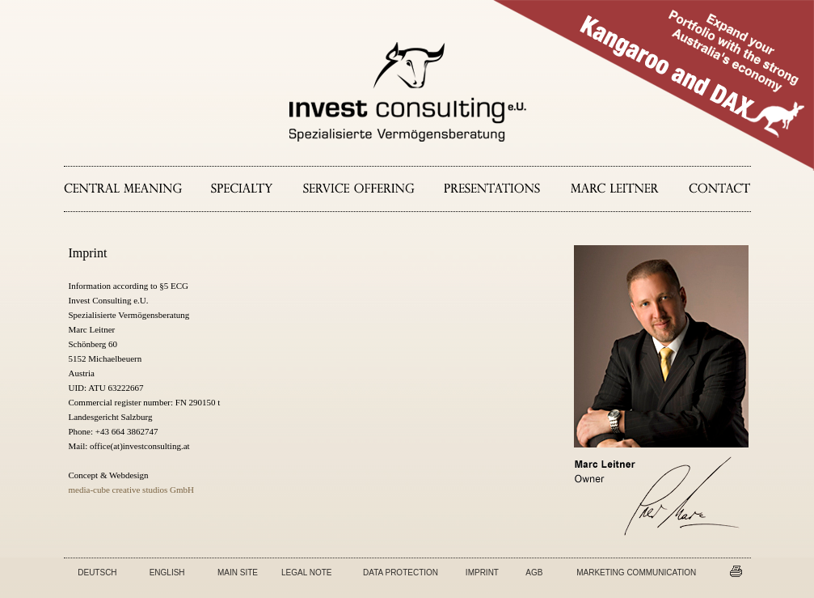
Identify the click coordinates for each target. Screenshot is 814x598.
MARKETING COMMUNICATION (636, 572)
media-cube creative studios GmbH (131, 489)
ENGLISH (167, 572)
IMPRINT (482, 572)
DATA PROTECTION (400, 572)
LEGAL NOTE (306, 572)
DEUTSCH (97, 572)
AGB (533, 572)
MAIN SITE (237, 572)
